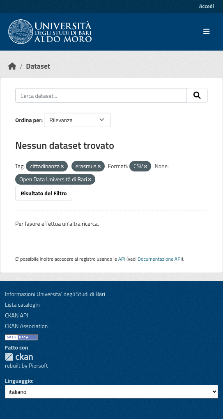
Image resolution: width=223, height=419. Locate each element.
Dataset (38, 66)
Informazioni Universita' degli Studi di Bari (55, 293)
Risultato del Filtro (44, 193)
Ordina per (28, 120)
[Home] (12, 66)
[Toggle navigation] (206, 31)
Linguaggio (18, 380)
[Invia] (197, 95)
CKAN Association (26, 326)
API (122, 259)
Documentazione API (160, 259)
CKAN (19, 356)
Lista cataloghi (22, 304)
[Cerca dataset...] (101, 95)
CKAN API (16, 315)
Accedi (206, 6)
